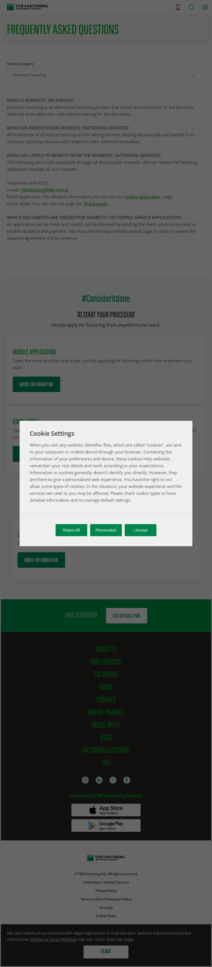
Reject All (71, 530)
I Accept (140, 530)
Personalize (105, 530)
